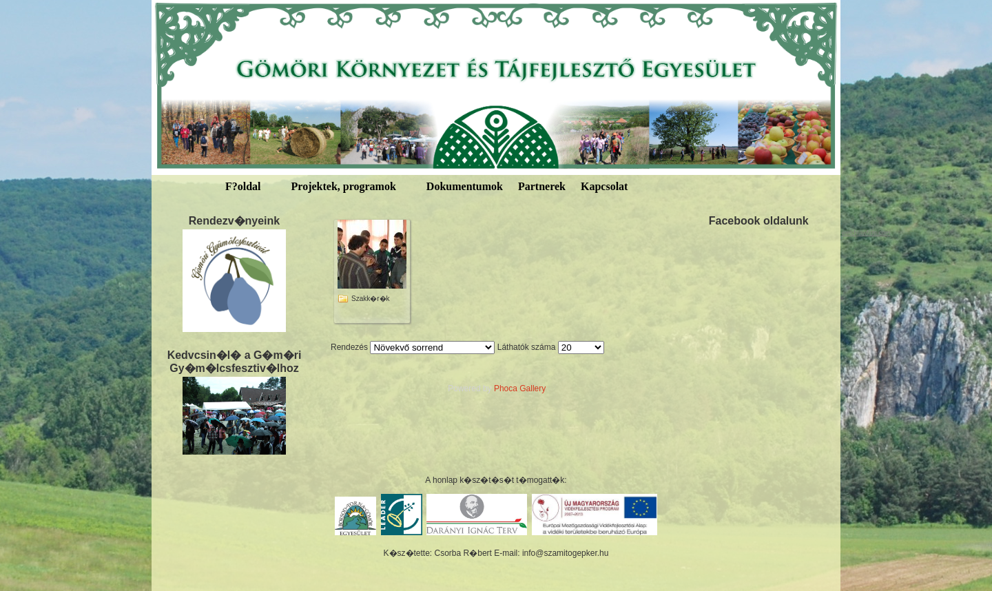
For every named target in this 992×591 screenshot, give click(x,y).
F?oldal (243, 186)
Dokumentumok (464, 186)
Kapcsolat (604, 186)
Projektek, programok (343, 186)
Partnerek (542, 186)
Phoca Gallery (520, 388)
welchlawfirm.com (865, 232)
